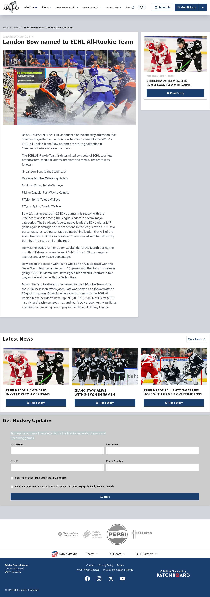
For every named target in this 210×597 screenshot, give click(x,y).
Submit (105, 497)
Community (114, 7)
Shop (130, 7)
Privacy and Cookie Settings (118, 569)
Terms (120, 565)
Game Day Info (92, 7)
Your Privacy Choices (88, 569)
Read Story (175, 93)
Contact (90, 565)
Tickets (46, 7)
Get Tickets (186, 7)
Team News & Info (67, 7)
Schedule (30, 7)
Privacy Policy (106, 565)
